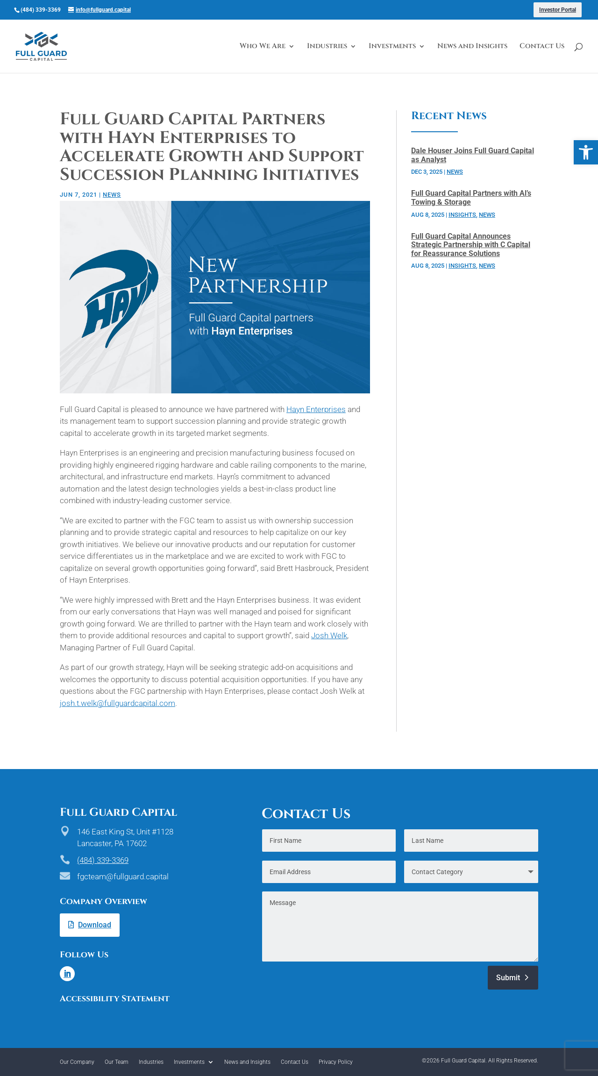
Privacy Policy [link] (336, 1062)
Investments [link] (392, 47)
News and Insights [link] (472, 47)
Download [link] (94, 924)
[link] (586, 152)
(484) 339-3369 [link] (102, 860)
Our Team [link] (116, 1062)
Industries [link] (327, 47)
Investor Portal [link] (557, 10)
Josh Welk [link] (329, 635)
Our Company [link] (77, 1062)
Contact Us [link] (542, 47)
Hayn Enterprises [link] (316, 409)
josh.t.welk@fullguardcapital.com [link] (117, 703)
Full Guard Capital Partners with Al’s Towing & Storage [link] (471, 198)
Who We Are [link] (262, 47)
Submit (508, 977)
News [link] (112, 194)
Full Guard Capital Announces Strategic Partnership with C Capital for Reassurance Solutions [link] (470, 245)
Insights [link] (462, 214)
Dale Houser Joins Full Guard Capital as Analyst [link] (472, 155)
